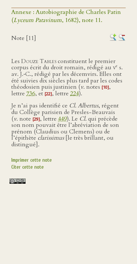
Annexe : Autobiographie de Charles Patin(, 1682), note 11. (66, 16)
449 (62, 119)
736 (30, 93)
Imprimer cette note (31, 160)
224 (74, 93)
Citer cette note (27, 167)
